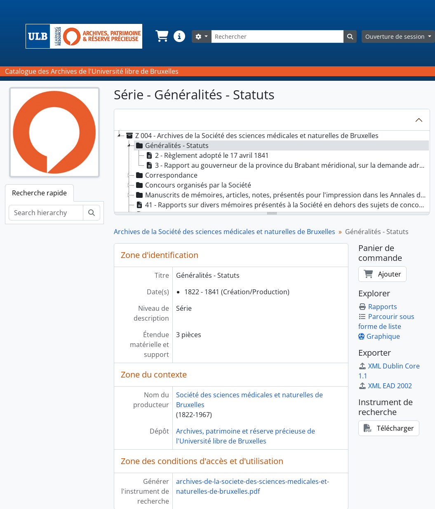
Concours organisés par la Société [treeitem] (192, 185)
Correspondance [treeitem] (166, 175)
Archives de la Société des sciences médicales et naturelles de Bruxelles (224, 231)
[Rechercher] (277, 36)
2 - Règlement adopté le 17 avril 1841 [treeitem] (206, 155)
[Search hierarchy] (46, 212)
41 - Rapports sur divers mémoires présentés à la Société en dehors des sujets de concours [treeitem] (281, 205)
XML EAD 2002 (385, 385)
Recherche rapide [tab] (39, 192)
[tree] (272, 172)
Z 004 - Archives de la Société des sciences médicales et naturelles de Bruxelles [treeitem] (252, 136)
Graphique (379, 336)
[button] (161, 36)
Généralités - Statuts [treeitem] (171, 145)
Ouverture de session (395, 36)
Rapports (377, 306)
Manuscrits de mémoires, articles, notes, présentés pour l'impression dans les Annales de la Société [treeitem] (281, 195)
